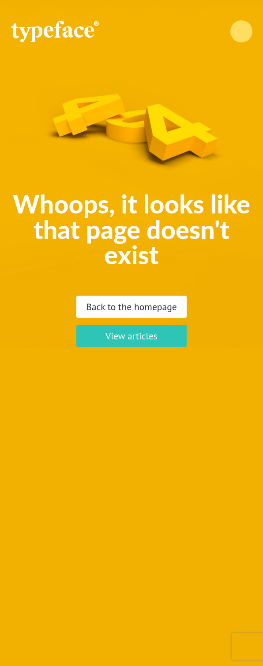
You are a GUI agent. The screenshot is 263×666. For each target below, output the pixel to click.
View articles (131, 336)
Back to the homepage (131, 307)
